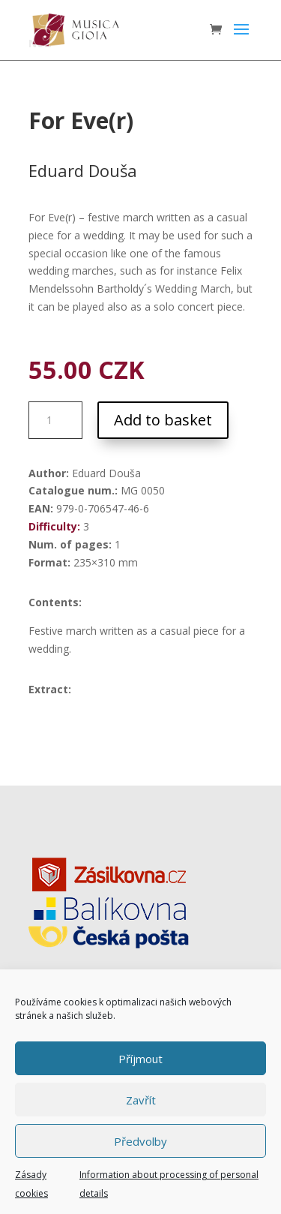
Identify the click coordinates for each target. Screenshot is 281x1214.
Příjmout (140, 1058)
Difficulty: (54, 526)
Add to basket (163, 420)
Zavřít (141, 1099)
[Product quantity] (55, 420)
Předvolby (140, 1141)
